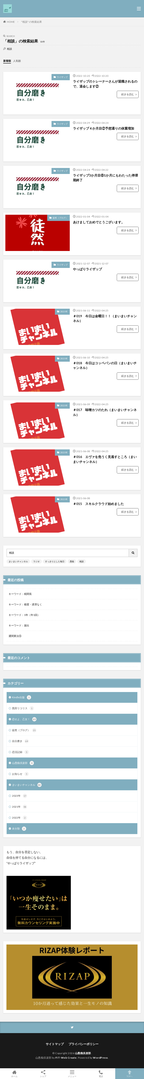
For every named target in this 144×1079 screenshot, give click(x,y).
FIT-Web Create (66, 1057)
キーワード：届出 (19, 625)
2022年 (19, 818)
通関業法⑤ (15, 636)
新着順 (7, 60)
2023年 (19, 796)
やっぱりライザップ (87, 269)
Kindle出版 (21, 697)
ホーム (14, 1073)
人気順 (17, 60)
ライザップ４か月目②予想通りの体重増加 (103, 128)
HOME (11, 21)
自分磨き (20, 741)
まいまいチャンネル (18, 561)
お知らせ (20, 774)
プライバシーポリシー (83, 1044)
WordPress (100, 1057)
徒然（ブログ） (60, 217)
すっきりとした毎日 (54, 561)
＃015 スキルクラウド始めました (98, 504)
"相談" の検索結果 (31, 21)
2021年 (64, 311)
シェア (43, 1073)
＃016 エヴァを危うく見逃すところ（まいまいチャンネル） (105, 459)
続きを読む (127, 94)
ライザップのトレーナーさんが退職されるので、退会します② (105, 83)
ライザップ (62, 77)
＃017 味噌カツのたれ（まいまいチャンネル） (105, 412)
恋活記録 (20, 752)
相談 (81, 561)
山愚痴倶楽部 (23, 763)
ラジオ (36, 561)
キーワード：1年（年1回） (24, 615)
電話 (100, 1073)
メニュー (72, 1073)
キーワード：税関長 (20, 593)
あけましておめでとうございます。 (98, 222)
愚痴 (72, 561)
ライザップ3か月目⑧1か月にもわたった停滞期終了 (105, 177)
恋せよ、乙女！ (24, 719)
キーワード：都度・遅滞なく (25, 604)
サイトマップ (55, 1044)
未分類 (19, 829)
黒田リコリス (23, 708)
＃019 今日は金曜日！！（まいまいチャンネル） (105, 318)
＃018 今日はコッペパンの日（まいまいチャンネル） (105, 365)
